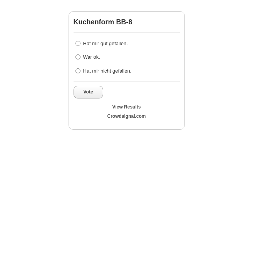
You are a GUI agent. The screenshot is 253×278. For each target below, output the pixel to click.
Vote (88, 92)
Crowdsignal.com (126, 116)
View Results (126, 107)
